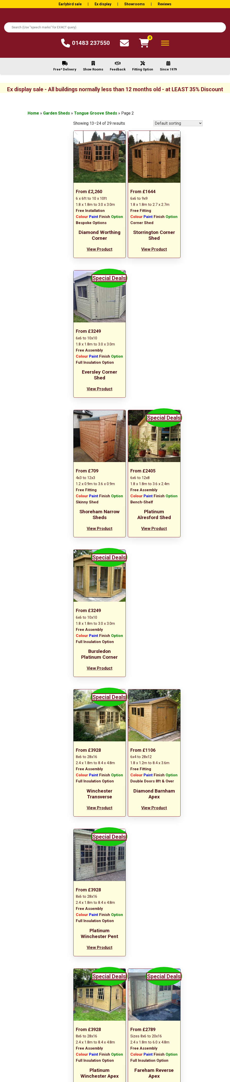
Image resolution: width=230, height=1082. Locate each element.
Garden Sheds (56, 113)
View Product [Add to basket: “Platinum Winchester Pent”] (182, 556)
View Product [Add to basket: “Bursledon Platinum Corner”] (182, 405)
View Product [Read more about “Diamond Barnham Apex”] (138, 556)
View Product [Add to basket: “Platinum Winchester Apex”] (93, 707)
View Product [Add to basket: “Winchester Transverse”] (93, 550)
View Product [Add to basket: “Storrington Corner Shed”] (138, 248)
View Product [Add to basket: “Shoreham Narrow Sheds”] (93, 399)
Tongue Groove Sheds (95, 113)
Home (33, 113)
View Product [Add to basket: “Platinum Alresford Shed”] (138, 399)
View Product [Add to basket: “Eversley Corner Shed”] (182, 254)
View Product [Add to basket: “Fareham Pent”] (182, 701)
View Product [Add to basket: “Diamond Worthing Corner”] (93, 254)
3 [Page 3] (144, 736)
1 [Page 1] (131, 736)
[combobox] (115, 27)
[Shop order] (178, 123)
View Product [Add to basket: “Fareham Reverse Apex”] (138, 707)
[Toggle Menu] (165, 43)
